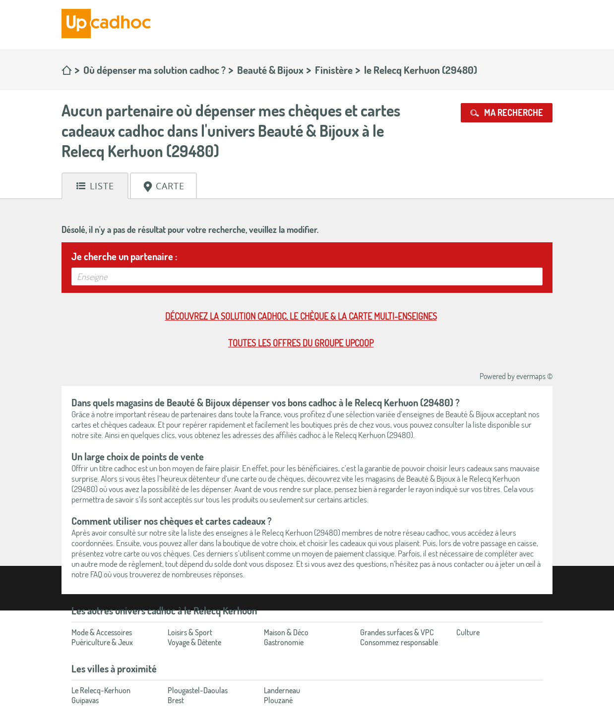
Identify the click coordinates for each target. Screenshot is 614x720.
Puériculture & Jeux (102, 642)
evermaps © (534, 376)
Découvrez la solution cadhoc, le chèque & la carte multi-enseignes (301, 316)
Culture (468, 632)
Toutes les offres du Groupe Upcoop (300, 342)
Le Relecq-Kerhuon (100, 690)
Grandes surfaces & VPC (397, 632)
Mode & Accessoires (101, 632)
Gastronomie (284, 642)
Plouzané (278, 700)
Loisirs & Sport (190, 632)
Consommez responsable (399, 642)
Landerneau (282, 690)
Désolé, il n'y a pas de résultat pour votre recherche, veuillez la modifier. (189, 229)
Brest (176, 700)
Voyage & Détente (194, 642)
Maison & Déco (286, 632)
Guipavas (85, 700)
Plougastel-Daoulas (198, 690)
